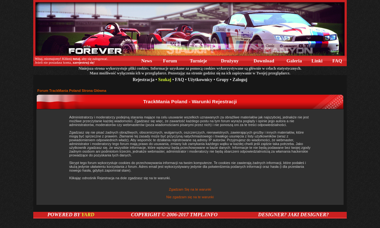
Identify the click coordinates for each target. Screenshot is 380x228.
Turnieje (198, 60)
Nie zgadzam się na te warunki (190, 197)
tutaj (76, 58)
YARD (87, 214)
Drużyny (230, 60)
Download (264, 60)
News (146, 60)
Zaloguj (239, 79)
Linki (317, 60)
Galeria (294, 60)
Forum (170, 60)
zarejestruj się (83, 62)
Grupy (222, 79)
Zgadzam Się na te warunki (190, 189)
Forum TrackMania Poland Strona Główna (71, 90)
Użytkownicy (200, 79)
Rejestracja (143, 79)
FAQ (337, 60)
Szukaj (164, 79)
